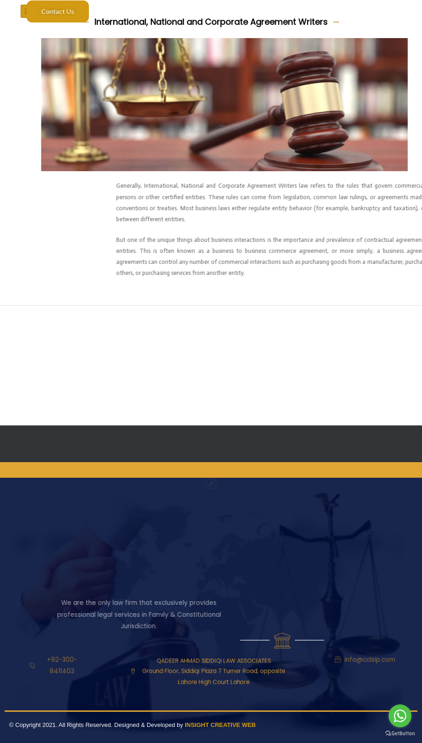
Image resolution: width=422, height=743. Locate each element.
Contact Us (57, 11)
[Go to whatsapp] (400, 715)
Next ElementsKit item (383, 324)
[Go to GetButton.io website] (400, 734)
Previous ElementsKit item (45, 324)
